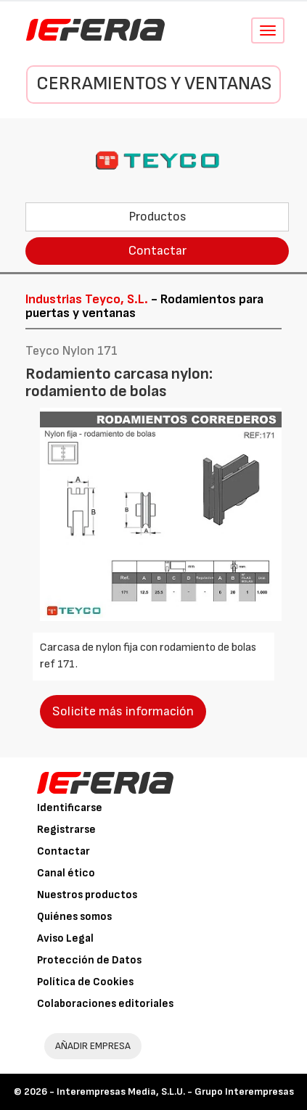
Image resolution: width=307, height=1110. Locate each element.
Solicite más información (123, 711)
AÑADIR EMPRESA (93, 1046)
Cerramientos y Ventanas (153, 84)
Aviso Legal (65, 938)
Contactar (157, 250)
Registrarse (66, 829)
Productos (157, 216)
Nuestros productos (87, 895)
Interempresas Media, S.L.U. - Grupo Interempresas (175, 1091)
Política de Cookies (85, 982)
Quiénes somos (74, 917)
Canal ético (66, 873)
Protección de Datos (89, 960)
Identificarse (69, 808)
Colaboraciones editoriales (105, 1004)
